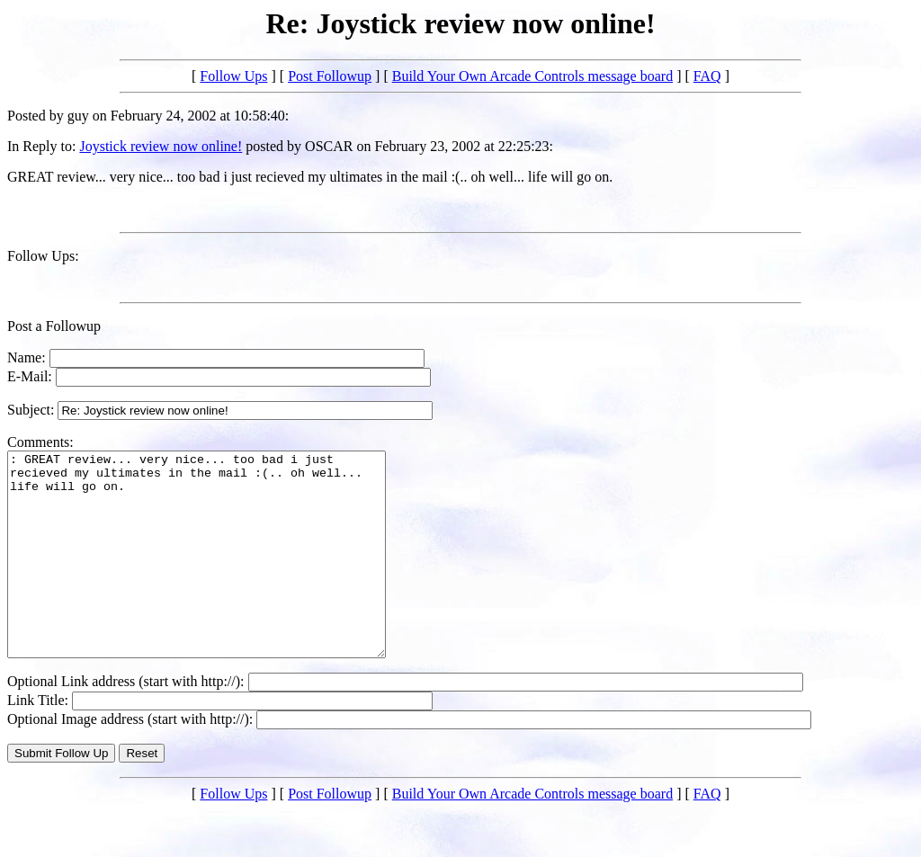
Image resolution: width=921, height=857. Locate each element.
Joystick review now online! (160, 146)
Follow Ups (233, 76)
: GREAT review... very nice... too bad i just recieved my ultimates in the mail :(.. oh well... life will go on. (219, 575)
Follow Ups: (43, 255)
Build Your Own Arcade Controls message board (532, 76)
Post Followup (329, 76)
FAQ (707, 76)
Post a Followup (54, 326)
